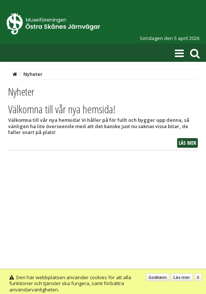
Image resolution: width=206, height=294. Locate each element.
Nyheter (33, 74)
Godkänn (158, 277)
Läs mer (187, 142)
